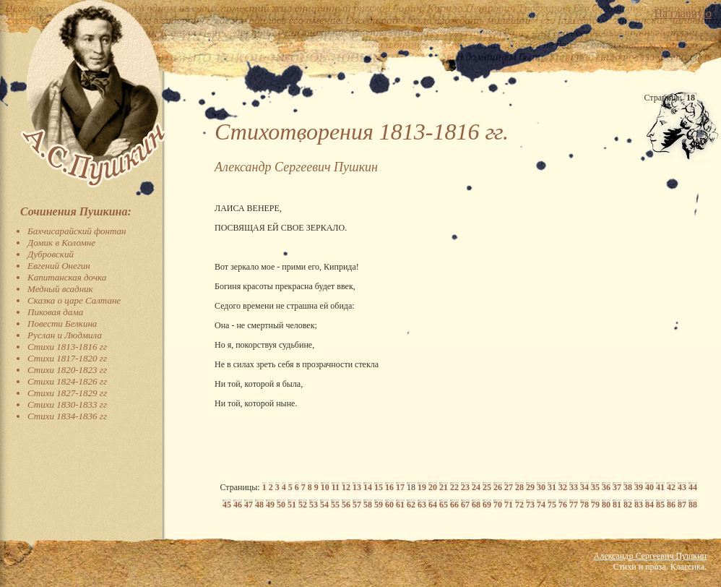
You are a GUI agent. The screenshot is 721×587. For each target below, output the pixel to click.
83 (638, 505)
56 (346, 505)
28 (519, 487)
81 (617, 505)
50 (281, 505)
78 (584, 505)
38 (627, 487)
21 (443, 487)
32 (562, 487)
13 (357, 487)
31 (552, 487)
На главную (683, 13)
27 (508, 487)
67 (465, 505)
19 (422, 487)
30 (541, 487)
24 (476, 487)
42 (671, 487)
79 (595, 505)
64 (432, 505)
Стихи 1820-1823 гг (67, 369)
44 (692, 487)
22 (454, 487)
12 (346, 487)
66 (454, 505)
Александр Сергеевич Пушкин (650, 556)
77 (573, 505)
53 (313, 505)
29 (530, 487)
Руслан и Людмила (64, 335)
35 (595, 487)
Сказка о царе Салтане (74, 300)
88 (692, 505)
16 (389, 487)
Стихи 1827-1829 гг (67, 392)
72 (519, 505)
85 (660, 505)
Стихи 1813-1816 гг (67, 346)
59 (378, 505)
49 (270, 505)
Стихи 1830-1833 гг (67, 404)
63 (422, 505)
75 (552, 505)
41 (660, 487)
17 (400, 487)
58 (367, 505)
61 (400, 505)
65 (443, 505)
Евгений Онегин (58, 265)
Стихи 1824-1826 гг (67, 381)
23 (465, 487)
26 (497, 487)
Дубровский (50, 254)
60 (389, 505)
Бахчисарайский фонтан (76, 231)
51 (292, 505)
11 (336, 487)
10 (325, 487)
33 (573, 487)
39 (638, 487)
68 (476, 505)
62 (411, 505)
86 (671, 505)
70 (497, 505)
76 (562, 505)
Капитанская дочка (66, 277)
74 (541, 505)
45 (227, 505)
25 (487, 487)
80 (606, 505)
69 (487, 505)
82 (627, 505)
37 (617, 487)
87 (682, 505)
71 (508, 505)
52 (302, 505)
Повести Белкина (62, 323)
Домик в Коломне (61, 242)
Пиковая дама (55, 312)
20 (432, 487)
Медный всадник (60, 288)
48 (259, 505)
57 (357, 505)
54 (324, 505)
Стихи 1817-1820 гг (67, 358)
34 (584, 487)
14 (367, 487)
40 (649, 487)
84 (649, 505)
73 (530, 505)
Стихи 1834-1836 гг (67, 416)
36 (606, 487)
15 (378, 487)
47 (248, 505)
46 (237, 505)
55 (335, 505)
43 (682, 487)
